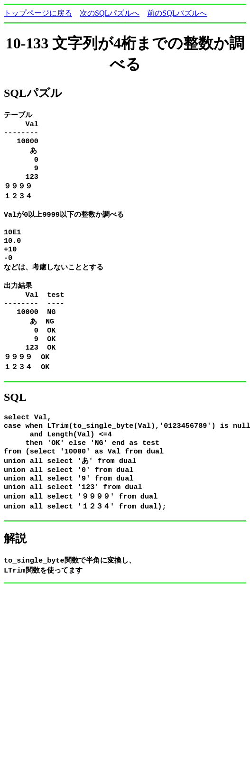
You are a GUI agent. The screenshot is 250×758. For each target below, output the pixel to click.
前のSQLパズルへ (177, 13)
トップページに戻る (38, 13)
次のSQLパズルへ (109, 13)
